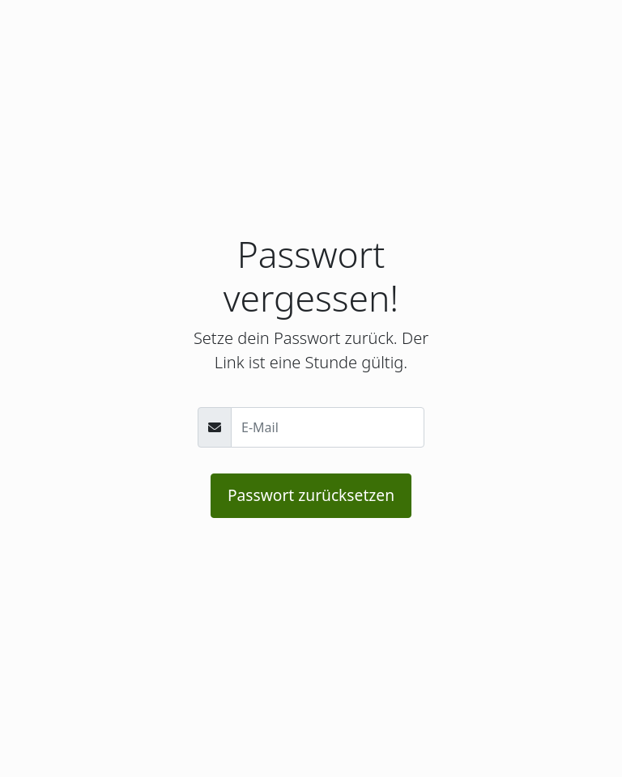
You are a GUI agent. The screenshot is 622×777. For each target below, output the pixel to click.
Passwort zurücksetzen (311, 495)
